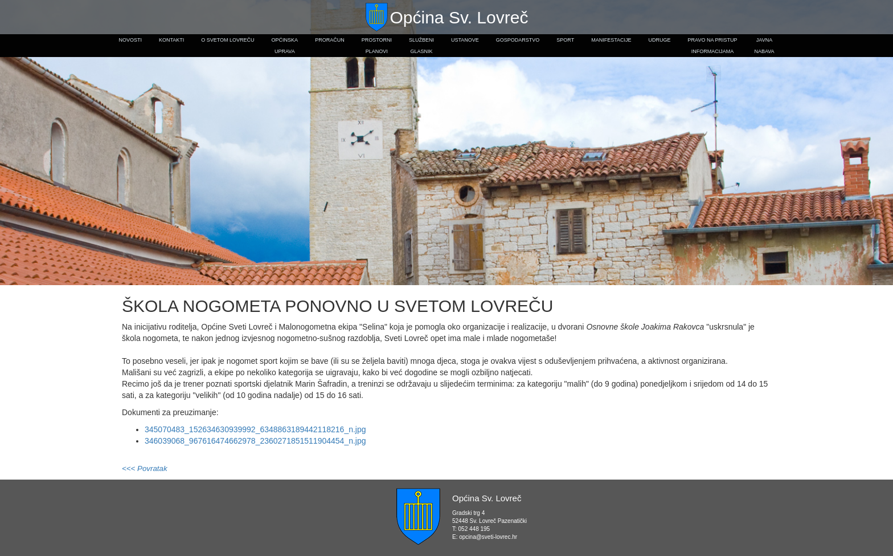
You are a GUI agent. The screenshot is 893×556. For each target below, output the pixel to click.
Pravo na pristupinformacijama (713, 45)
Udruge (660, 40)
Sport (565, 40)
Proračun (330, 40)
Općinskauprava (285, 45)
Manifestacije (611, 40)
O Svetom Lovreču (227, 40)
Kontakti (171, 40)
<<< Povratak (144, 468)
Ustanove (465, 40)
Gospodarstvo (518, 40)
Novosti (130, 40)
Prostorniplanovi (377, 45)
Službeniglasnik (421, 45)
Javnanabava (764, 45)
